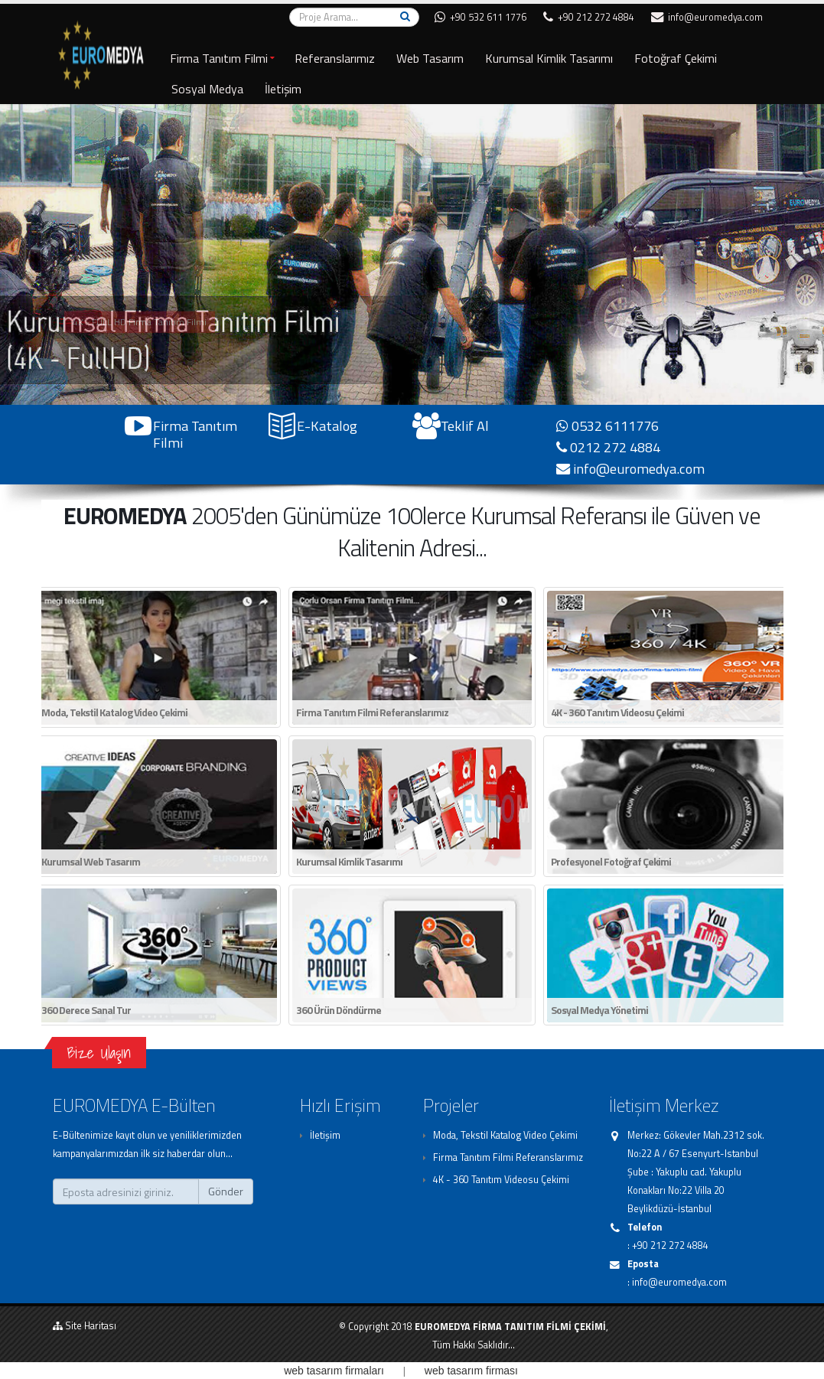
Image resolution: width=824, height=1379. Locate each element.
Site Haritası (84, 1326)
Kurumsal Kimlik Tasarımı (549, 58)
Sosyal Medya (207, 89)
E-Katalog (327, 425)
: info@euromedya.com (677, 1282)
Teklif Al (465, 425)
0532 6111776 (607, 425)
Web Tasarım (430, 58)
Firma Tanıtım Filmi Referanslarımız (508, 1157)
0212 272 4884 (608, 447)
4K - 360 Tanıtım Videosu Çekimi (501, 1179)
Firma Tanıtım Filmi (219, 58)
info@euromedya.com (707, 17)
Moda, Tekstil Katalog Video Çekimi (505, 1135)
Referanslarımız (335, 58)
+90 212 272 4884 (588, 17)
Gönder (225, 1191)
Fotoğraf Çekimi (675, 58)
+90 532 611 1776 (480, 17)
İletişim (283, 89)
